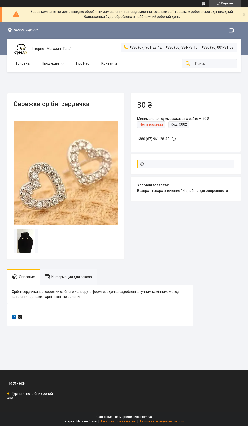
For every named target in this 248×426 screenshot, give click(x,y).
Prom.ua (146, 417)
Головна (23, 63)
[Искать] (188, 64)
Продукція (50, 63)
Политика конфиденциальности (161, 421)
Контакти (109, 63)
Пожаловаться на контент (118, 421)
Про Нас (82, 63)
